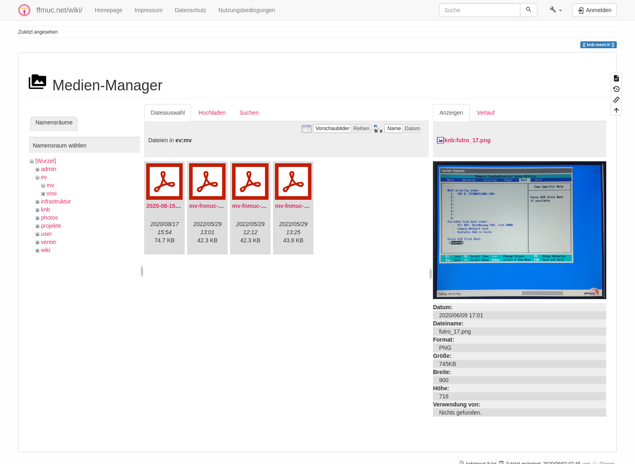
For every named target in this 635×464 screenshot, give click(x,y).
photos (49, 217)
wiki (45, 250)
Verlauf (486, 112)
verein (48, 242)
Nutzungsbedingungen (246, 10)
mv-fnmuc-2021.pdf (215, 206)
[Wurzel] (45, 161)
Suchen (248, 112)
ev (44, 177)
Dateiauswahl (168, 112)
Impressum (148, 10)
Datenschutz (190, 10)
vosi (52, 193)
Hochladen (212, 112)
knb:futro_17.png (467, 140)
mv (50, 185)
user (46, 234)
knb (45, 209)
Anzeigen (451, 112)
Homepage (109, 10)
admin (48, 169)
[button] (555, 10)
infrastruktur (56, 201)
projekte (51, 225)
